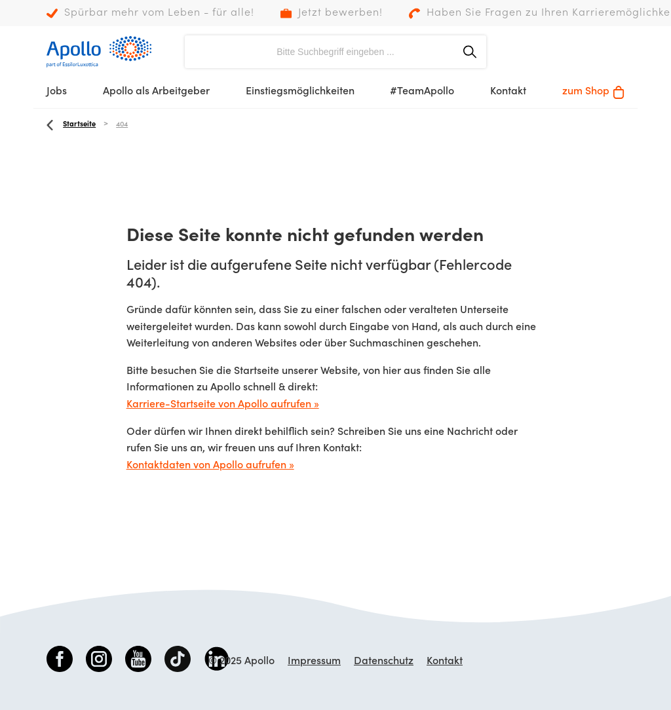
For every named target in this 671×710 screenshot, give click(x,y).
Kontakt (508, 91)
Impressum (314, 661)
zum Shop (593, 92)
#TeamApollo (422, 91)
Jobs (57, 91)
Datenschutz (383, 661)
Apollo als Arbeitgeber (156, 91)
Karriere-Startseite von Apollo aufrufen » (222, 405)
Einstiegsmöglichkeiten (300, 91)
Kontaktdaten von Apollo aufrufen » (210, 465)
